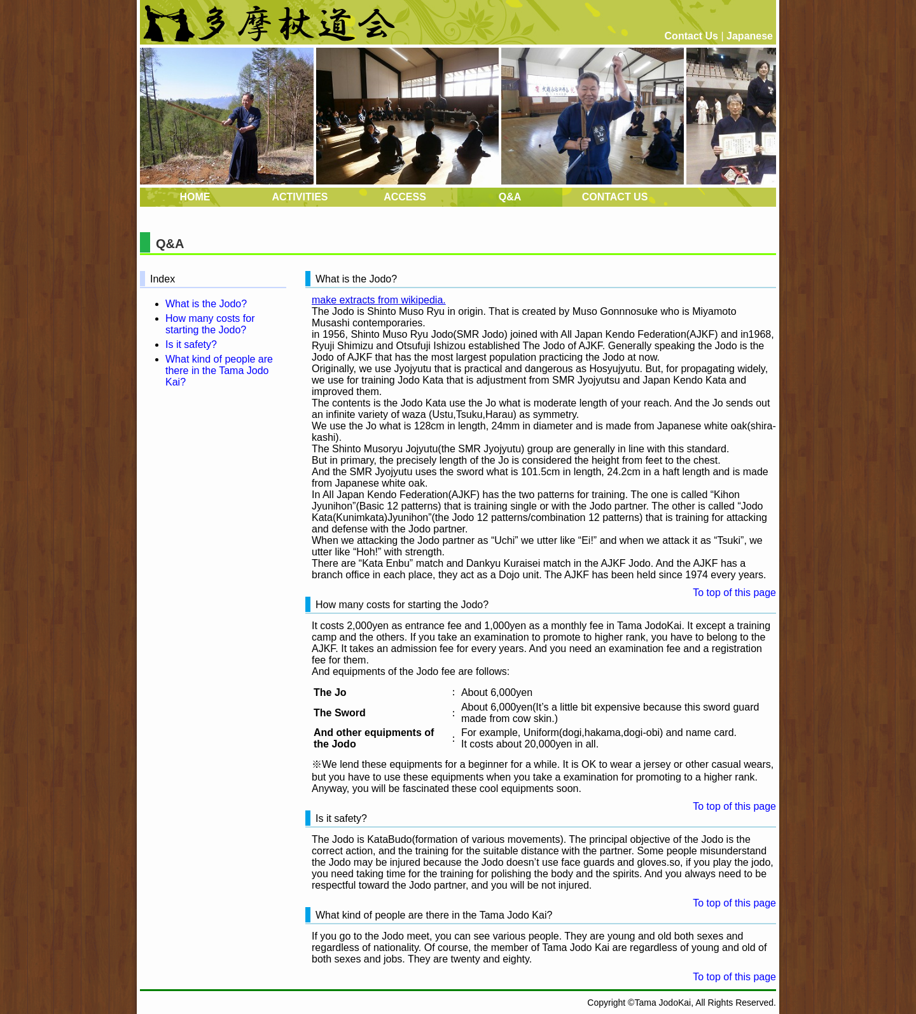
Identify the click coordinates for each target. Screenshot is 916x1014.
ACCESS (405, 196)
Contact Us (691, 36)
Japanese (749, 36)
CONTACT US (615, 196)
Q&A (510, 196)
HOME (195, 196)
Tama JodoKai (662, 1002)
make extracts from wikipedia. (379, 300)
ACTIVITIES (300, 196)
